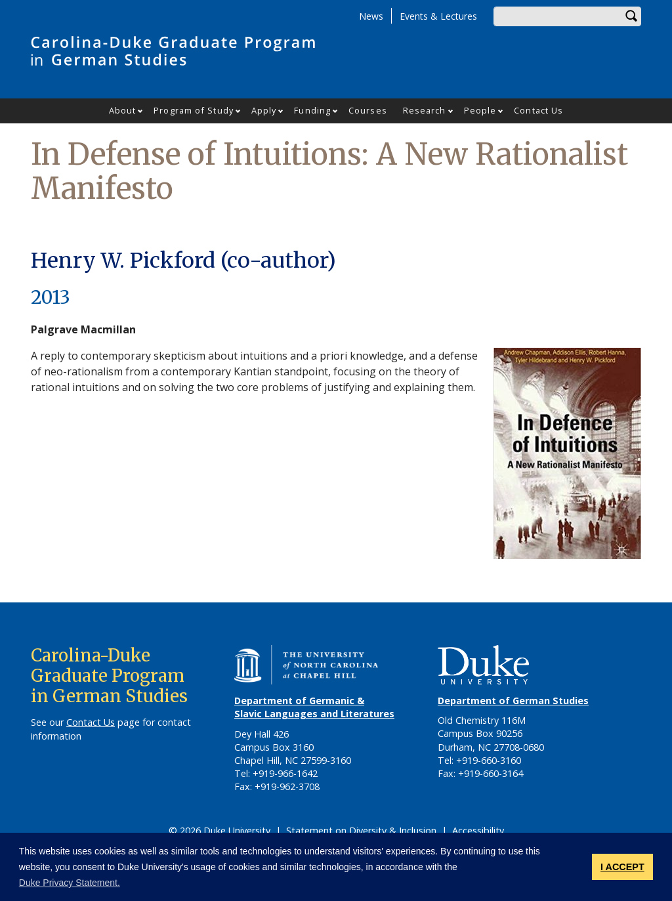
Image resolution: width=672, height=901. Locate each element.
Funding (312, 110)
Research (424, 110)
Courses (367, 110)
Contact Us (538, 110)
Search (631, 16)
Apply (264, 110)
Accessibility (478, 830)
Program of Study (194, 110)
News (371, 16)
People (480, 110)
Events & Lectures (438, 16)
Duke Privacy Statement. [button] (69, 882)
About (122, 110)
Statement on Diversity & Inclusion (361, 830)
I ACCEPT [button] (622, 867)
